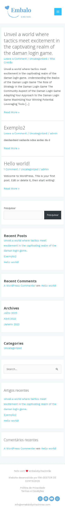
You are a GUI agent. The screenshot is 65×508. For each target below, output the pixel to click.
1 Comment (11, 169)
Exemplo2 (14, 127)
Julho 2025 (10, 313)
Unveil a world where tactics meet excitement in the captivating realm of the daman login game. (32, 43)
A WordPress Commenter (20, 285)
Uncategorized (38, 58)
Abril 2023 (10, 318)
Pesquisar (10, 208)
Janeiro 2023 (11, 324)
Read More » (11, 112)
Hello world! (17, 163)
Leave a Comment (15, 58)
